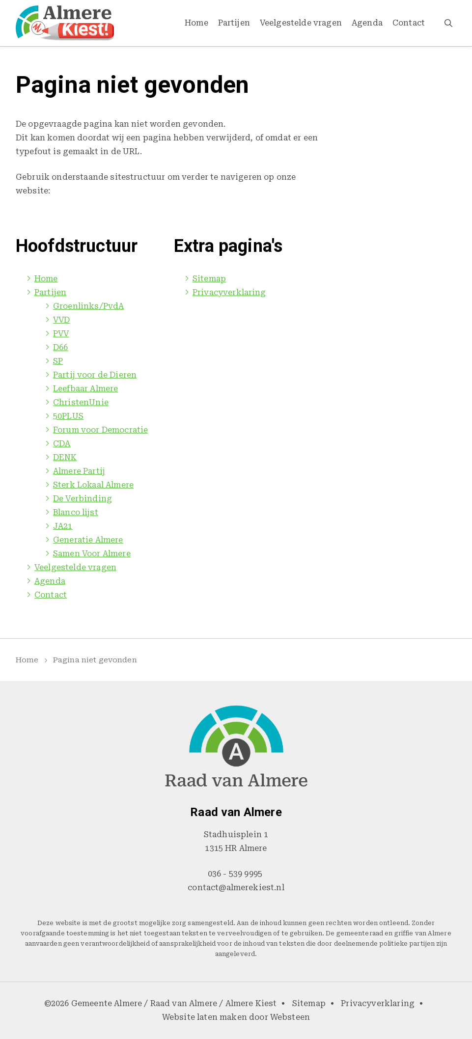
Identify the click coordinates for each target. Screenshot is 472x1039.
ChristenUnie (81, 402)
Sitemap (209, 278)
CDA (61, 443)
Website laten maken (204, 1017)
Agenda (367, 22)
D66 (60, 347)
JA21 (63, 526)
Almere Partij (79, 471)
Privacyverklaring (229, 292)
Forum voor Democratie (100, 430)
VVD (61, 320)
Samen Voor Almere (92, 553)
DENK (65, 457)
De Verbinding (82, 498)
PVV (61, 333)
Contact (408, 22)
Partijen (234, 22)
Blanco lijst (75, 512)
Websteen (290, 1017)
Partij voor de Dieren (95, 375)
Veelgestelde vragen (301, 22)
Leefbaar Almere (85, 388)
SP (58, 361)
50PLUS (68, 416)
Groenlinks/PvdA (88, 306)
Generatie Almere (88, 540)
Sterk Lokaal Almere (93, 485)
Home (196, 22)
